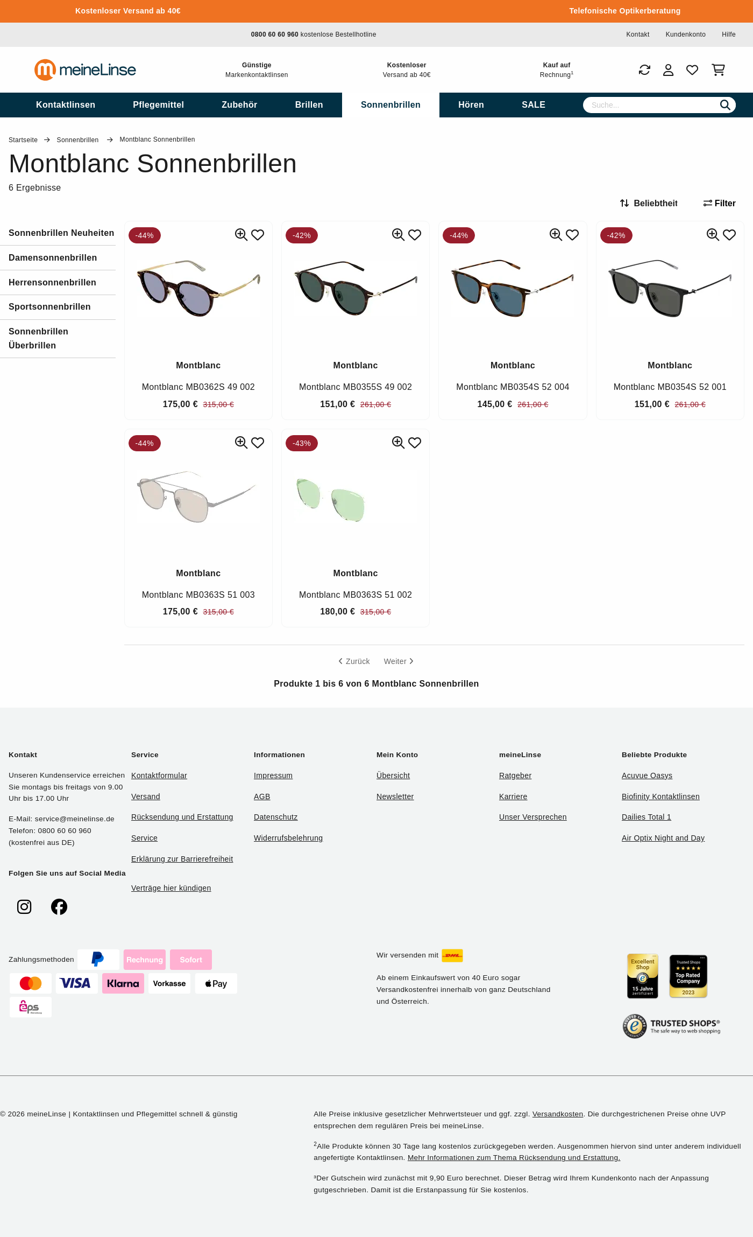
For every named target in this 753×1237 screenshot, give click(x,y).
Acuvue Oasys (647, 775)
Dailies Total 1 (646, 817)
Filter (720, 203)
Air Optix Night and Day (663, 838)
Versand (145, 796)
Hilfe (729, 34)
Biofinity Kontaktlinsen (661, 796)
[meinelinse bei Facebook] (59, 907)
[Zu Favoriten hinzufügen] (257, 235)
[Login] (668, 70)
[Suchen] (725, 105)
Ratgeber (515, 775)
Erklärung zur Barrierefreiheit (182, 859)
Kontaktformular (159, 775)
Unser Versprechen (533, 817)
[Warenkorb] (720, 70)
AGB (262, 796)
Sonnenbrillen (79, 140)
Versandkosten (557, 1114)
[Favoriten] (692, 70)
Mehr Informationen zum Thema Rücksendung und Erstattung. (514, 1158)
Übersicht (393, 775)
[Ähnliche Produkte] (241, 235)
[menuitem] (65, 105)
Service (144, 838)
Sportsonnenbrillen (50, 306)
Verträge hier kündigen (171, 888)
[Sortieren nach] (653, 203)
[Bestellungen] (644, 70)
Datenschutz (276, 817)
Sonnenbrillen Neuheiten (62, 232)
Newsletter (395, 796)
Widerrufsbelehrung (288, 838)
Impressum (273, 775)
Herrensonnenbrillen (52, 282)
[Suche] (659, 105)
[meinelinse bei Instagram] (24, 907)
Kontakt (637, 34)
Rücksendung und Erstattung (182, 817)
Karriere (513, 796)
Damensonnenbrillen (53, 257)
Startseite (23, 140)
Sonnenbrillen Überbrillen (38, 338)
